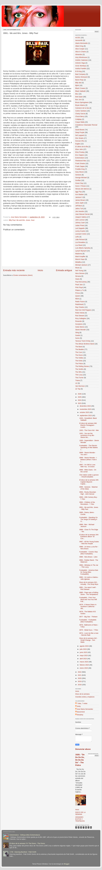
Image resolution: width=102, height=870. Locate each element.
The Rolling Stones (82, 366)
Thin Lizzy (79, 375)
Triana (77, 380)
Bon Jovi (78, 99)
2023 (80, 403)
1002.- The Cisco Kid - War (89, 430)
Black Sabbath (80, 91)
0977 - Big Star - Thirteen (88, 617)
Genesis (78, 175)
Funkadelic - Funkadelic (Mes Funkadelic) (87, 621)
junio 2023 (84, 652)
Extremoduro (80, 158)
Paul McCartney (81, 282)
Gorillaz (78, 180)
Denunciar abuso (83, 749)
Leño (77, 237)
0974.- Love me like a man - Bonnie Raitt (88, 634)
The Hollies (79, 358)
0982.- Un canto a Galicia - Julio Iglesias (89, 578)
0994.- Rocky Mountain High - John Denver (87, 493)
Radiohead (79, 304)
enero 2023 (84, 668)
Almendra (78, 54)
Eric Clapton (79, 155)
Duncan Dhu (79, 141)
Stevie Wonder (80, 330)
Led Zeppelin (80, 228)
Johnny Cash (80, 223)
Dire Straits (79, 138)
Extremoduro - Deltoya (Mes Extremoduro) (25, 835)
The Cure (78, 352)
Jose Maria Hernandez (85, 709)
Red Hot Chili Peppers (83, 310)
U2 (76, 383)
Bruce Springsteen (82, 102)
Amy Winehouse (81, 57)
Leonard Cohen (80, 234)
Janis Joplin (79, 203)
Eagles (77, 144)
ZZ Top (77, 389)
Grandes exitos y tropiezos (84, 697)
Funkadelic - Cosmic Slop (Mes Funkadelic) (88, 553)
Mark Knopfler (80, 256)
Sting (77, 332)
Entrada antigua (64, 270)
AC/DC (77, 38)
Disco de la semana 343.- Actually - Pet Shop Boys (88, 583)
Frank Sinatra (80, 163)
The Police (79, 363)
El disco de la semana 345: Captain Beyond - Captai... (89, 482)
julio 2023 (83, 649)
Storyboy (80, 715)
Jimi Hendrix (79, 211)
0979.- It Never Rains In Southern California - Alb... (87, 606)
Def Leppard (79, 135)
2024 (80, 400)
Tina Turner (79, 378)
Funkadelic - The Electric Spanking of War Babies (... (88, 447)
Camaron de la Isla (82, 108)
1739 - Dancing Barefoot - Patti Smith (23, 852)
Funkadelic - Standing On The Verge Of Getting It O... (88, 519)
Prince (77, 293)
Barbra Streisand (81, 77)
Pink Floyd (79, 287)
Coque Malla (79, 122)
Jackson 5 (79, 197)
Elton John (79, 149)
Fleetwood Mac (80, 161)
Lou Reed (78, 245)
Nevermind (81, 712)
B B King (78, 71)
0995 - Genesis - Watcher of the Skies (88, 488)
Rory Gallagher (80, 318)
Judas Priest (79, 225)
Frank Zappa (79, 166)
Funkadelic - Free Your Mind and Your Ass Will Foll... (88, 599)
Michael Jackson (81, 265)
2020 (80, 678)
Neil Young (79, 270)
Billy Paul (12, 220)
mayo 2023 (84, 655)
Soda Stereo (79, 327)
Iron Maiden (79, 194)
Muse (77, 268)
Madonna (78, 254)
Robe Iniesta (79, 313)
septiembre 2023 (86, 415)
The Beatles (79, 349)
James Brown (80, 200)
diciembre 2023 (85, 406)
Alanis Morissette (81, 43)
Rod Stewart (79, 316)
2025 (80, 397)
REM (77, 299)
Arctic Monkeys (80, 66)
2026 (80, 394)
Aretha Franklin (80, 68)
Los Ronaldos (80, 242)
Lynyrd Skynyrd (80, 251)
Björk (77, 85)
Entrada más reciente (14, 270)
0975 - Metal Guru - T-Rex (88, 630)
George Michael (81, 177)
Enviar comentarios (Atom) (23, 275)
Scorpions (78, 324)
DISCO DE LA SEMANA (80, 813)
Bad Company (80, 74)
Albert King (79, 46)
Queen (77, 296)
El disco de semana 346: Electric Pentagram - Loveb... (88, 425)
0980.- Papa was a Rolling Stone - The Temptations (88, 593)
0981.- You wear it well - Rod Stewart (87, 588)
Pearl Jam (79, 285)
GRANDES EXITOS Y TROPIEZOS (80, 819)
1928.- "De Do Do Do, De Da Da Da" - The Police (80, 760)
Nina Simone (80, 273)
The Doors (79, 355)
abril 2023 (83, 659)
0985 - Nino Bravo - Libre (88, 557)
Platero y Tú (79, 290)
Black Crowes (80, 88)
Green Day (79, 183)
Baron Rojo (79, 80)
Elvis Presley (80, 152)
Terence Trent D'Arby (82, 341)
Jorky (79, 706)
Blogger (66, 864)
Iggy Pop (78, 192)
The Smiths (79, 369)
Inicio (40, 270)
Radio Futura (80, 301)
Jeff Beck (78, 206)
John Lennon (80, 220)
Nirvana (78, 276)
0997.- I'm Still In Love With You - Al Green (87, 466)
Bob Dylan (79, 97)
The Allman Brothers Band (84, 344)
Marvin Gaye (79, 259)
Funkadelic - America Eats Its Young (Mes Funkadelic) (88, 572)
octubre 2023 (85, 412)
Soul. (33, 220)
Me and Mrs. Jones (23, 220)
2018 (80, 685)
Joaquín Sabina (81, 217)
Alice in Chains (80, 52)
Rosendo (78, 321)
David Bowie (79, 130)
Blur (76, 94)
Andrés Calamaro (81, 60)
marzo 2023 (84, 662)
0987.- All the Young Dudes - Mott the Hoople (89, 542)
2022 (80, 672)
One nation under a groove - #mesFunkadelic (89, 476)
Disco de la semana (82, 694)
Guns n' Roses (80, 186)
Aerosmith (79, 40)
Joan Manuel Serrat (82, 214)
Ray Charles (79, 307)
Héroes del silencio (82, 189)
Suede (77, 335)
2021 (80, 675)
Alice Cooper (80, 49)
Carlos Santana (80, 111)
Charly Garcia (80, 114)
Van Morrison (80, 386)
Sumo (77, 338)
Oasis (77, 279)
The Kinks (78, 361)
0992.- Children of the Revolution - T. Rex (87, 503)
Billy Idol (78, 83)
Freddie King (79, 169)
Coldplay (78, 119)
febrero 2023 (84, 665)
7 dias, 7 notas (12, 8)
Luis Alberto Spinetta (82, 248)
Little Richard (80, 239)
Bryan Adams (80, 105)
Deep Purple (79, 132)
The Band (78, 347)
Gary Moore (79, 172)
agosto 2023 (84, 646)
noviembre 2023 (86, 409)
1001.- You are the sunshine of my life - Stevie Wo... (87, 435)
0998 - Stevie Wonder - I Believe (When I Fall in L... (88, 459)
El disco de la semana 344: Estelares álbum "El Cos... (89, 536)
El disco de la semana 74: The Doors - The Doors (27, 843)
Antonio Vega (80, 63)
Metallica (78, 262)
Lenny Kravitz (80, 231)
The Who (78, 372)
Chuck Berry (79, 116)
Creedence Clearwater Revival (86, 125)
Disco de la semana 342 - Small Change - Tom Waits (88, 640)
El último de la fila (81, 147)
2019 (80, 681)
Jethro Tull (79, 208)
